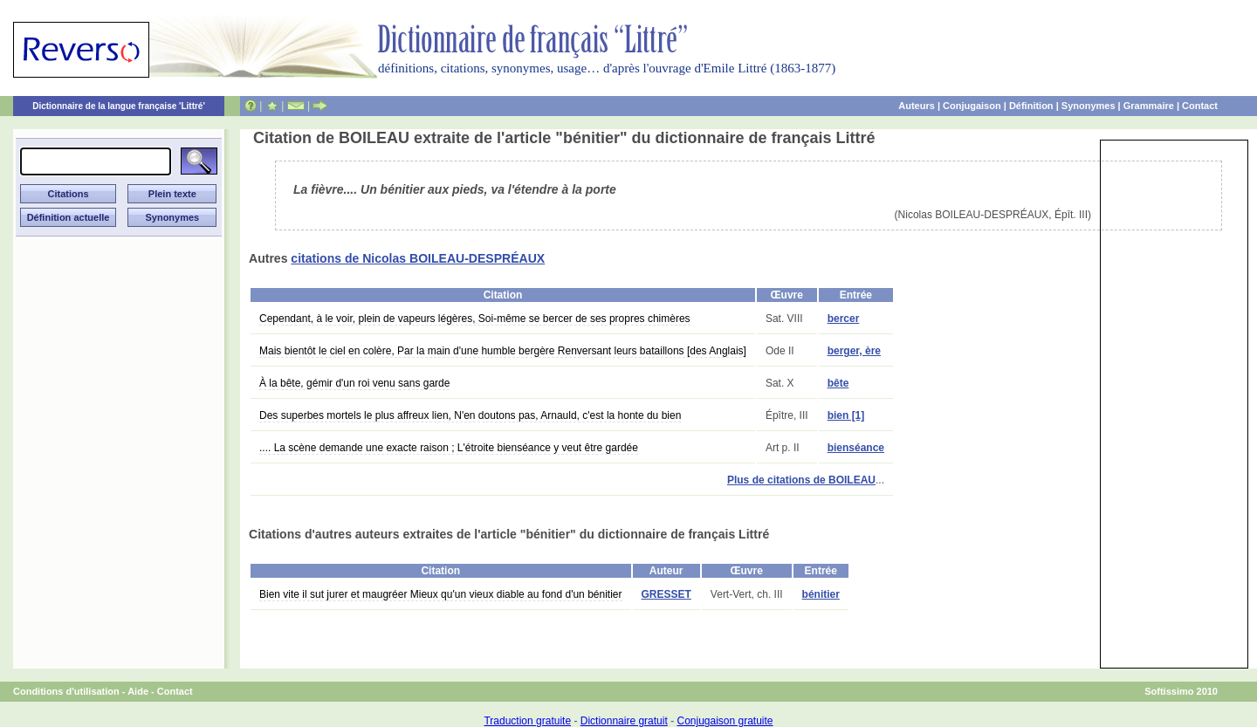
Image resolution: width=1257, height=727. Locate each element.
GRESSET (666, 594)
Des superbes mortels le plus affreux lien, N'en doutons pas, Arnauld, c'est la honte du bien (470, 415)
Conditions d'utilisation (66, 691)
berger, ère (854, 351)
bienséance (856, 448)
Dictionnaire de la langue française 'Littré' (118, 106)
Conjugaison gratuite (725, 721)
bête (838, 383)
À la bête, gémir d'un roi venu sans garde (354, 383)
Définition (1031, 105)
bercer (844, 318)
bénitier (821, 594)
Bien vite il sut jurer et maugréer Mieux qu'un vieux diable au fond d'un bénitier (440, 594)
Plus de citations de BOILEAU (801, 480)
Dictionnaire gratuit (624, 721)
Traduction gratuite (527, 721)
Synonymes (1088, 105)
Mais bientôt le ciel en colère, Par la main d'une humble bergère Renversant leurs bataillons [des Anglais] (502, 351)
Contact (1200, 105)
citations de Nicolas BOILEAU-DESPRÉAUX (418, 258)
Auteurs (916, 105)
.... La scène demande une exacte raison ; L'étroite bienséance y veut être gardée (448, 448)
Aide (137, 691)
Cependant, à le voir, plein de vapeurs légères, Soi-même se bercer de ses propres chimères (474, 318)
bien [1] (846, 415)
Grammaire (1148, 105)
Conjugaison (972, 105)
